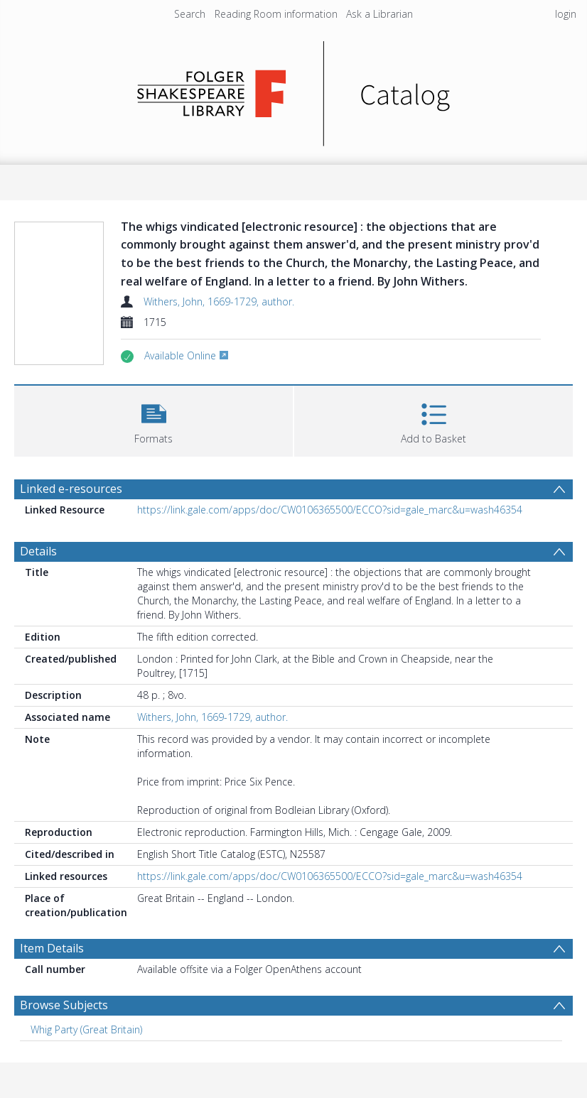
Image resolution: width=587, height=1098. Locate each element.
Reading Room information (276, 14)
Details (38, 551)
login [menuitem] (565, 14)
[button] (153, 419)
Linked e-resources (71, 488)
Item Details (52, 948)
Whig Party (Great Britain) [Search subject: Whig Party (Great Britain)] (86, 1029)
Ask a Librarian (379, 14)
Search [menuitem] (189, 14)
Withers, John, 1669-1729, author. (219, 301)
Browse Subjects (64, 1005)
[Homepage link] (294, 90)
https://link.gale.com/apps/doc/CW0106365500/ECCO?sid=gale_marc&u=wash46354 (329, 509)
